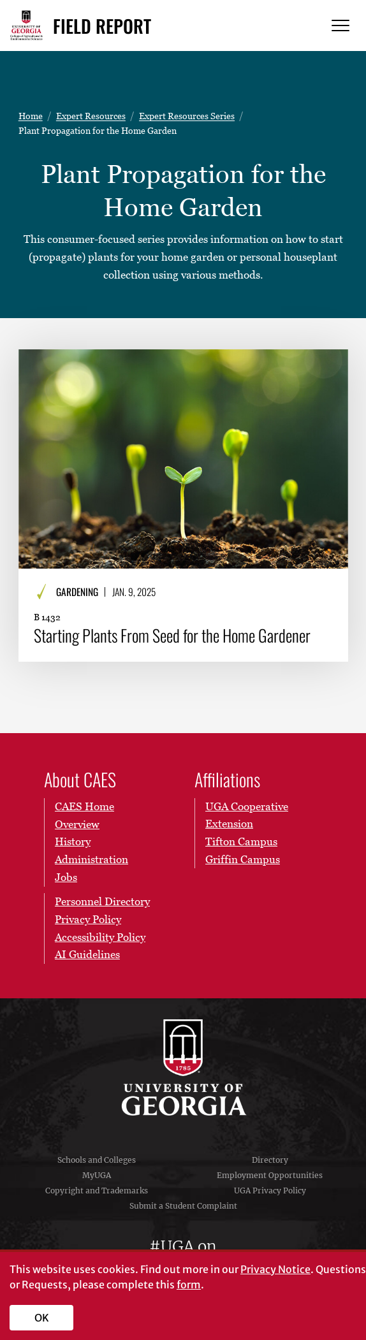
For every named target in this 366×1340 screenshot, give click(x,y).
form (189, 1284)
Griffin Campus (242, 859)
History (73, 841)
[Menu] (340, 25)
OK (41, 1317)
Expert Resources (91, 115)
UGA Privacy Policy (270, 1190)
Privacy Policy (88, 919)
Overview (77, 823)
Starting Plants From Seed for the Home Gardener (172, 635)
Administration (91, 859)
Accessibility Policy (100, 936)
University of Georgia (183, 1068)
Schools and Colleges (96, 1160)
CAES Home (84, 806)
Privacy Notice (275, 1269)
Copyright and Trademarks (96, 1190)
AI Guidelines (87, 954)
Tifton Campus (241, 841)
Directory (270, 1160)
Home (30, 115)
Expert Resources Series (187, 115)
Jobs (66, 876)
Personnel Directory (102, 901)
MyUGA (96, 1175)
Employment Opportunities (270, 1175)
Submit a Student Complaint (183, 1206)
